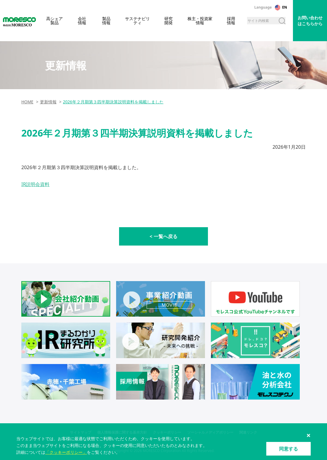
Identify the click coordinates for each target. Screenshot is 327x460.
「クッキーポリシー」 (66, 452)
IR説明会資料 (35, 184)
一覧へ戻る (165, 236)
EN (284, 7)
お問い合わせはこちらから (310, 20)
